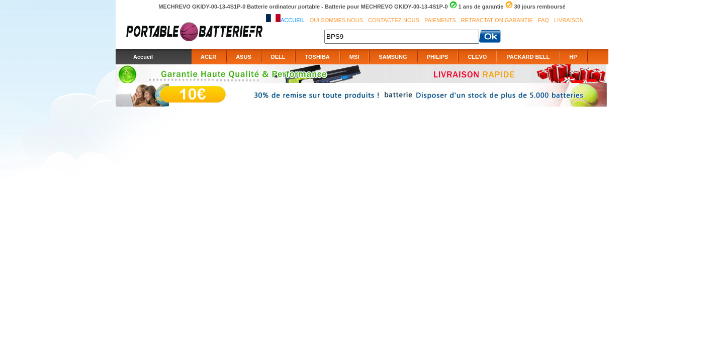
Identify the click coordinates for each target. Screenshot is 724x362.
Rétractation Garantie (497, 20)
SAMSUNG (393, 57)
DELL (278, 57)
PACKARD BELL (528, 57)
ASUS (243, 57)
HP (573, 57)
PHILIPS (437, 57)
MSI (354, 57)
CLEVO (477, 57)
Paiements (440, 20)
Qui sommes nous (336, 20)
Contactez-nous (393, 20)
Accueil (293, 20)
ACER (208, 57)
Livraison (569, 20)
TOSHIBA (317, 57)
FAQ (543, 20)
